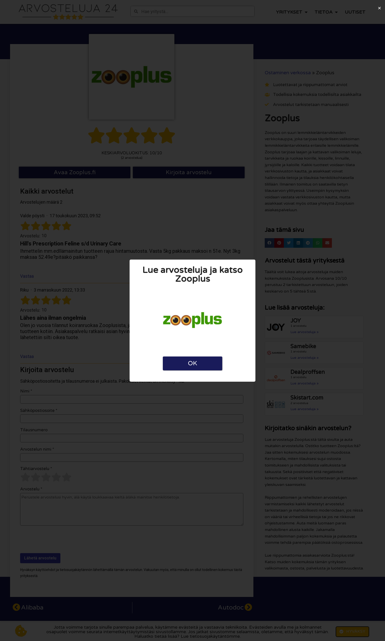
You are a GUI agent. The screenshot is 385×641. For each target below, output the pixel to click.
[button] (379, 8)
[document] (192, 320)
